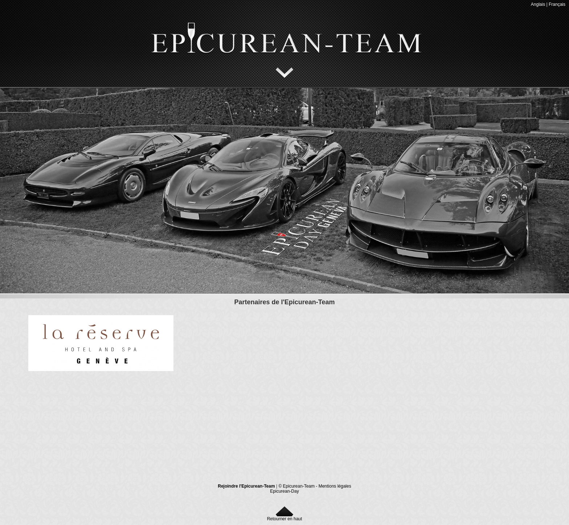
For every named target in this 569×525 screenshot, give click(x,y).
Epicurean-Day (284, 491)
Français (557, 4)
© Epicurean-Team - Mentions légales (314, 486)
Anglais (538, 4)
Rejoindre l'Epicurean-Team (246, 486)
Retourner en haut (284, 516)
